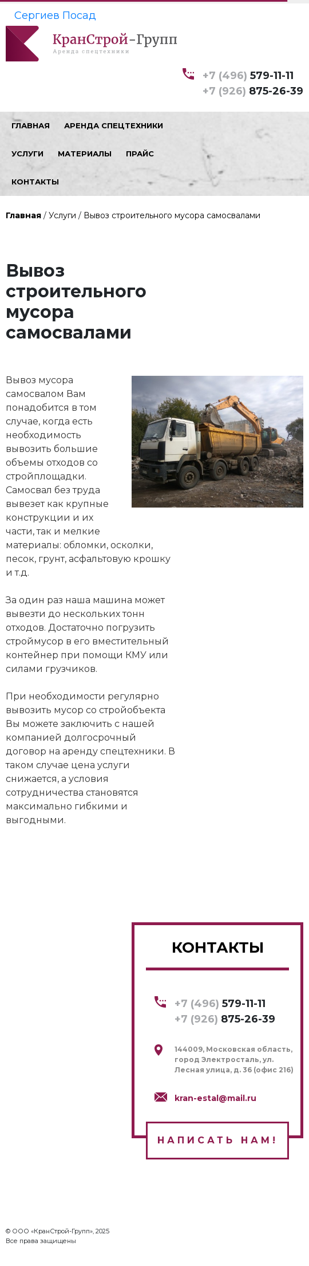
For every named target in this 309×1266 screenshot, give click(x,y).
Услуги (62, 215)
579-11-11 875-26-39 (253, 82)
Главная (23, 215)
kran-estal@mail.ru (215, 1098)
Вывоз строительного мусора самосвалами (172, 215)
